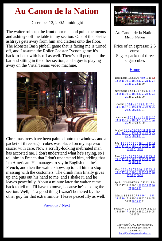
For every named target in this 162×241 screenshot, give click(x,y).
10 (143, 103)
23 (150, 80)
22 (146, 80)
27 (133, 83)
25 (126, 83)
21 (143, 80)
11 (150, 90)
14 (119, 80)
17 (130, 80)
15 (123, 80)
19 (136, 80)
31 (143, 136)
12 (153, 90)
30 (139, 109)
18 (133, 80)
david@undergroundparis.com (135, 233)
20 (139, 80)
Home (135, 69)
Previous (50, 205)
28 (136, 83)
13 (116, 80)
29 (136, 109)
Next (66, 205)
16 (126, 80)
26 (130, 83)
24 (153, 80)
